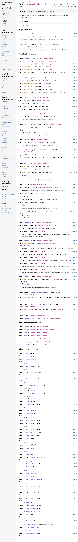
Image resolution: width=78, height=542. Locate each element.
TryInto (32, 492)
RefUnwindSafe (29, 329)
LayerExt (29, 435)
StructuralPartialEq (32, 318)
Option (22, 245)
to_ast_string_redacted (30, 69)
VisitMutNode (44, 292)
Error (25, 129)
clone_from (26, 106)
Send (25, 333)
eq (23, 225)
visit (24, 309)
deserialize (26, 127)
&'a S (43, 457)
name (35, 2)
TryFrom (32, 486)
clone (24, 100)
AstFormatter (49, 61)
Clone (26, 97)
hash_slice (26, 172)
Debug (26, 114)
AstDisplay (28, 58)
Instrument (30, 420)
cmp (23, 187)
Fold (29, 157)
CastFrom (26, 376)
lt (23, 251)
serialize (25, 279)
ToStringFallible (33, 480)
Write (29, 61)
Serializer (28, 285)
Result (53, 116)
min (23, 202)
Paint (28, 439)
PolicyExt (30, 448)
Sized (27, 177)
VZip (30, 499)
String (48, 64)
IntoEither (30, 429)
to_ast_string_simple (30, 64)
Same (28, 454)
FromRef (29, 404)
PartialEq (27, 222)
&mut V (60, 309)
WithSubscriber (32, 505)
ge (23, 269)
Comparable (33, 385)
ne (23, 231)
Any (27, 353)
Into (30, 423)
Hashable (29, 414)
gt (23, 263)
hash (23, 166)
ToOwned (29, 467)
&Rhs (36, 231)
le (23, 257)
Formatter (40, 116)
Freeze (26, 326)
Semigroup (36, 457)
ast (29, 2)
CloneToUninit (31, 379)
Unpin (26, 339)
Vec (48, 11)
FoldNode (48, 150)
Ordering (58, 187)
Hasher (32, 166)
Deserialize (32, 124)
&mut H (52, 172)
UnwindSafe (28, 345)
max (23, 193)
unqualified (29, 37)
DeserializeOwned (33, 527)
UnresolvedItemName (31, 34)
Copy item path (45, 4)
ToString (29, 473)
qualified (28, 44)
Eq (24, 315)
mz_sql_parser (23, 2)
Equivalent (33, 393)
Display (27, 139)
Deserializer (29, 132)
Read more (43, 103)
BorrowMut (30, 366)
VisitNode (43, 304)
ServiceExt (30, 464)
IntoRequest (31, 432)
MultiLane (26, 502)
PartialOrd (28, 240)
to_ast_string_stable (30, 66)
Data (28, 514)
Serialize (27, 277)
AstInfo (29, 150)
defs (31, 2)
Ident (52, 11)
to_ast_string (27, 72)
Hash (25, 163)
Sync (25, 336)
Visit (31, 309)
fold (23, 157)
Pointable (30, 445)
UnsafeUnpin (28, 342)
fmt (23, 61)
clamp (24, 212)
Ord (25, 184)
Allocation (30, 508)
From (28, 401)
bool (55, 225)
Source (21, 6)
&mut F (51, 157)
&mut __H (50, 166)
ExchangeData (31, 533)
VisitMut (35, 297)
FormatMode (52, 72)
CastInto (32, 372)
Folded (26, 155)
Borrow (28, 360)
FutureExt (30, 410)
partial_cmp (26, 243)
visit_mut (25, 297)
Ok (66, 279)
